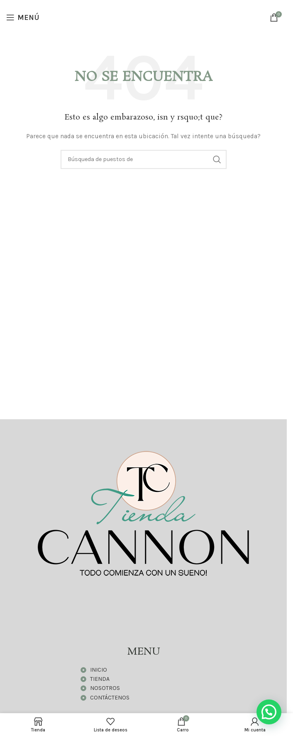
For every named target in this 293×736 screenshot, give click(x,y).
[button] (268, 711)
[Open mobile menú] (23, 17)
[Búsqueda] (144, 159)
